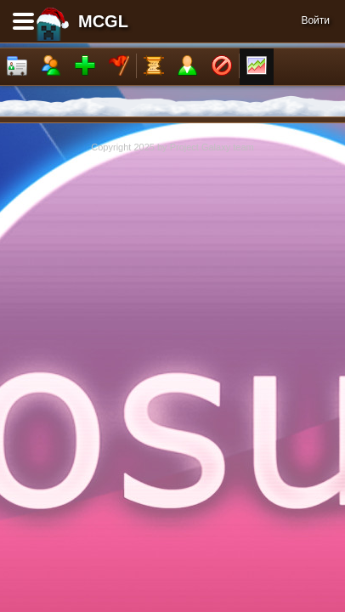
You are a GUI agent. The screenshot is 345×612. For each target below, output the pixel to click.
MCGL (103, 21)
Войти (315, 20)
